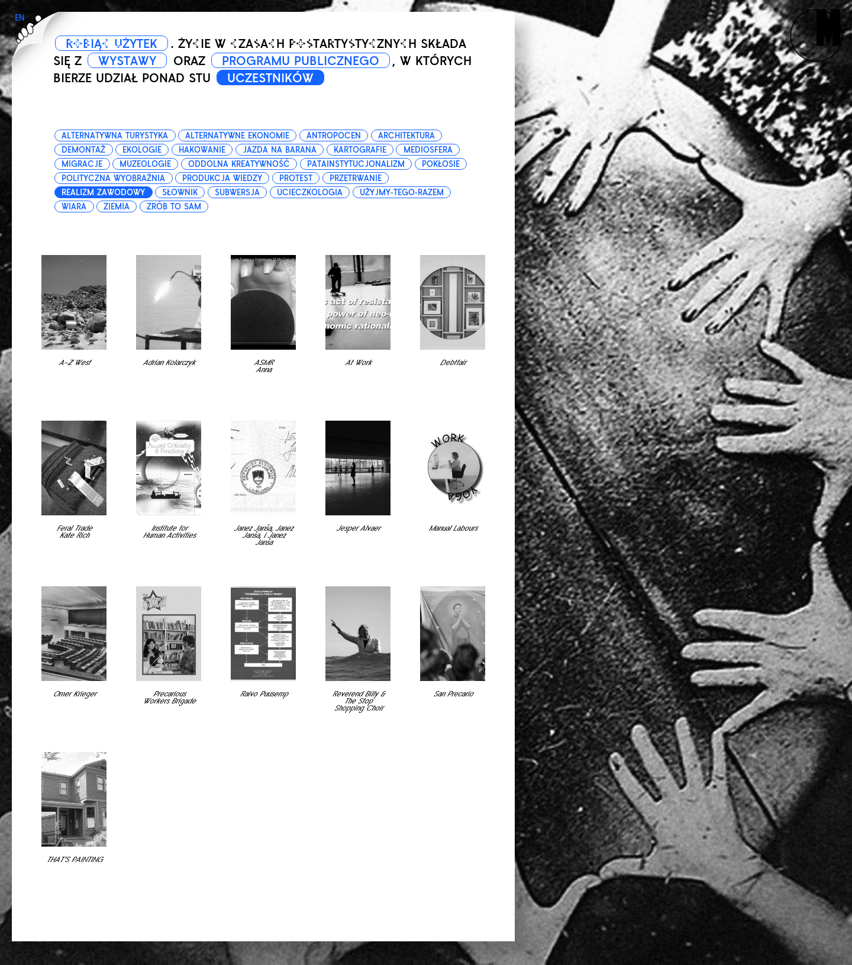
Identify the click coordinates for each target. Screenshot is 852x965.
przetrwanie (356, 178)
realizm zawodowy (103, 192)
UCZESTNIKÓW (270, 78)
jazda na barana (280, 150)
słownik (180, 192)
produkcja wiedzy (222, 178)
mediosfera (428, 150)
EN (20, 18)
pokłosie (441, 164)
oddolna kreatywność (239, 164)
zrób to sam (174, 207)
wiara (74, 207)
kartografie (360, 150)
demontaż (83, 150)
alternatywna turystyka (115, 136)
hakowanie (202, 150)
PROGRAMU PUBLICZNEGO (300, 61)
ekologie (142, 150)
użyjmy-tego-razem (402, 192)
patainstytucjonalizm (356, 164)
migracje (82, 164)
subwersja (237, 192)
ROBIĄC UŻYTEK (111, 44)
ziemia (117, 207)
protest (295, 178)
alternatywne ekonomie (237, 136)
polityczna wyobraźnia (113, 178)
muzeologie (145, 164)
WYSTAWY (127, 61)
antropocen (333, 136)
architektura (406, 136)
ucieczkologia (310, 192)
